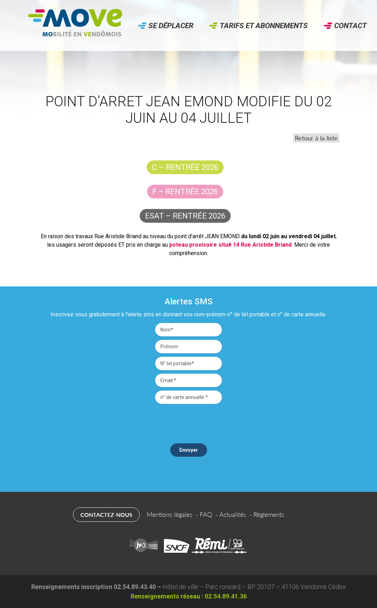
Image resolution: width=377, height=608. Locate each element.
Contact (350, 25)
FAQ (206, 514)
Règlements (268, 514)
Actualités (232, 514)
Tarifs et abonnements (264, 25)
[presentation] (188, 421)
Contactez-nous (106, 514)
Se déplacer (170, 25)
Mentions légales (169, 514)
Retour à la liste (316, 138)
